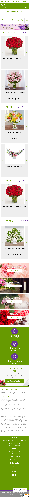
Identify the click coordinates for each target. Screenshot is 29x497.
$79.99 (14, 173)
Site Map (20, 496)
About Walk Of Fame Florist (9, 389)
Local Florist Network (11, 496)
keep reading (23, 393)
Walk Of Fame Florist (14, 11)
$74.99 (14, 138)
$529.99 (14, 64)
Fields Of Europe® (14, 132)
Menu (2, 21)
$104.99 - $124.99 (14, 254)
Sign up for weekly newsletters (14, 381)
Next (26, 52)
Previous (2, 52)
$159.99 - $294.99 (14, 99)
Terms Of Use (10, 494)
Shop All (21, 33)
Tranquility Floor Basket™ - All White (14, 249)
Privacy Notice (18, 494)
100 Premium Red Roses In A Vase (14, 58)
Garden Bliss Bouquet (14, 166)
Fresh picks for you (14, 372)
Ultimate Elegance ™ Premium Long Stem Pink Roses (14, 93)
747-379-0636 (7, 4)
